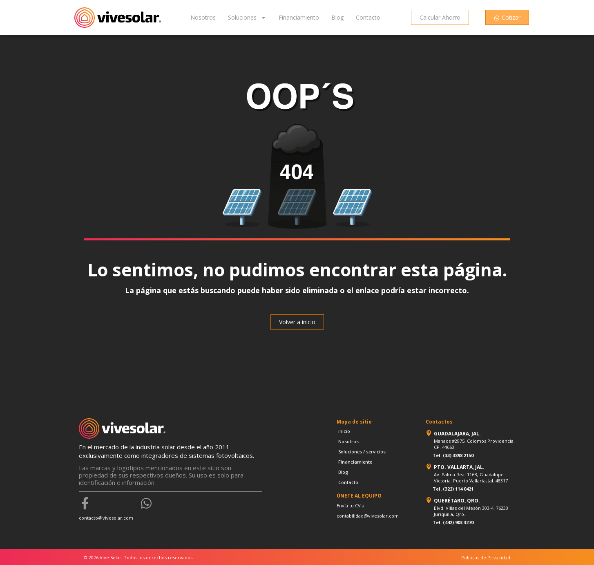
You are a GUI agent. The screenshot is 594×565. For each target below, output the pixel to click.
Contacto (368, 17)
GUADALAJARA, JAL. (457, 433)
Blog (337, 17)
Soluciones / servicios (362, 451)
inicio (344, 431)
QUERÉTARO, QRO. (457, 500)
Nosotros (203, 17)
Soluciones (247, 18)
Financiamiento (299, 17)
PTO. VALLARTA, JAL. (459, 467)
